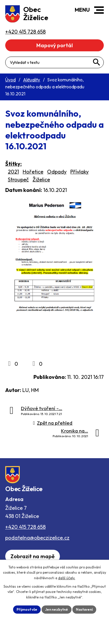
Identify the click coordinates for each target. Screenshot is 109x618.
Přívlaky (79, 171)
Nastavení (84, 609)
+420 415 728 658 (25, 527)
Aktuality (31, 80)
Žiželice (41, 179)
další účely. (66, 578)
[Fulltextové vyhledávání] (54, 62)
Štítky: (13, 163)
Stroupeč (18, 179)
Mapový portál (54, 45)
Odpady (57, 171)
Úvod (10, 80)
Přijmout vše (27, 609)
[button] (99, 10)
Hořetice (33, 171)
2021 (13, 171)
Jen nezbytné (56, 609)
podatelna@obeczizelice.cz (37, 537)
